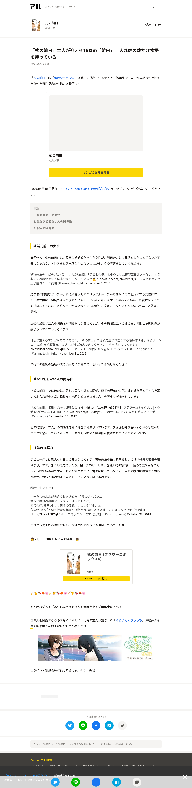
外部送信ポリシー (92, 765)
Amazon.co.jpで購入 (96, 578)
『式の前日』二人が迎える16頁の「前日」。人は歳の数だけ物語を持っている (93, 744)
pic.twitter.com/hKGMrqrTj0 (116, 278)
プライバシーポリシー (69, 765)
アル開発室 (46, 760)
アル (35, 744)
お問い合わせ (137, 765)
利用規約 (50, 765)
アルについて (37, 765)
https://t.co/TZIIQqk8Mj (47, 514)
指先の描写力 (45, 228)
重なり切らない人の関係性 (54, 221)
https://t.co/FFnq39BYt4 (104, 407)
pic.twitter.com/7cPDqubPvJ (50, 349)
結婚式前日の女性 (48, 215)
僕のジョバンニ (64, 77)
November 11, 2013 (73, 353)
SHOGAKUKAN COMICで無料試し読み (86, 188)
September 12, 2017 (63, 416)
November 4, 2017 (98, 283)
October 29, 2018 (139, 514)
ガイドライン (110, 765)
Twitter (34, 760)
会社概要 (123, 765)
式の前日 (39, 77)
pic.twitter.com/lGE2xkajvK (83, 412)
